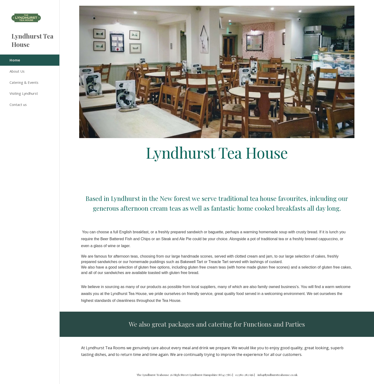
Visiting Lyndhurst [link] (24, 93)
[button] (368, 6)
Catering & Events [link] (24, 82)
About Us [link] (17, 71)
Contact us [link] (18, 104)
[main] (216, 152)
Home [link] (15, 60)
